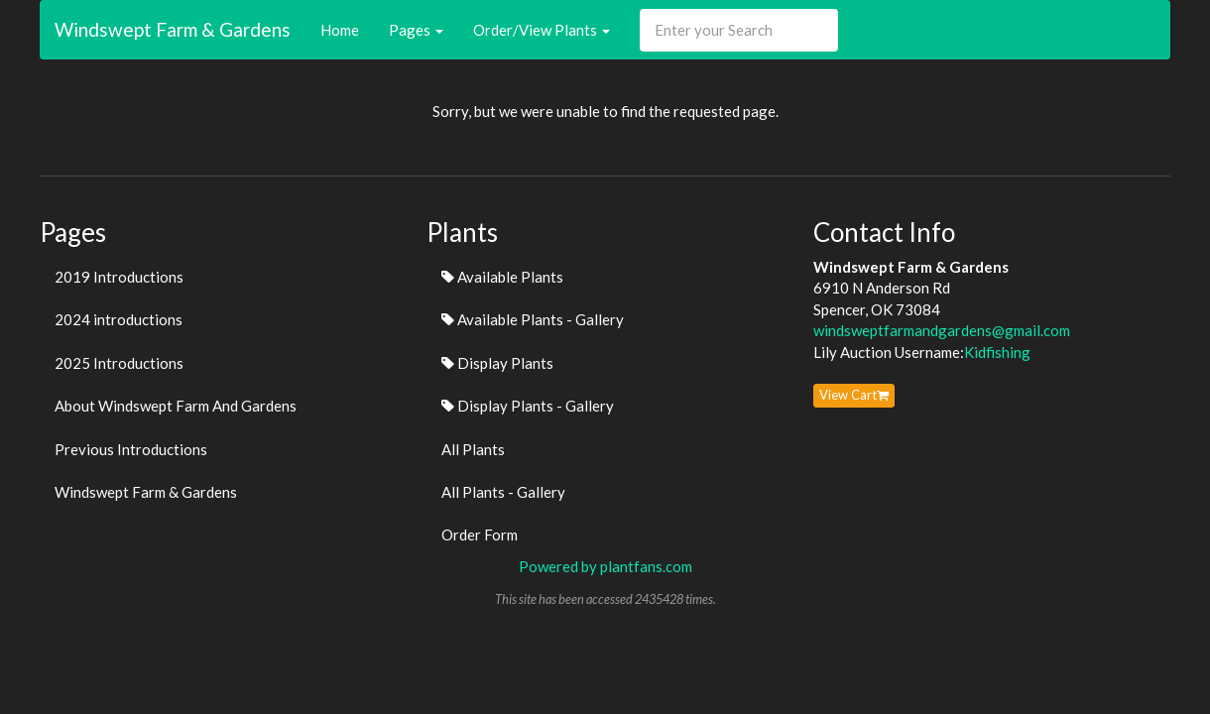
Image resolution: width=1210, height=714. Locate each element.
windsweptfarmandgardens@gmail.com (941, 330)
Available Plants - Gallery (532, 319)
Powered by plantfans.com (605, 566)
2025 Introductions (119, 363)
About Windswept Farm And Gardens (176, 406)
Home (339, 30)
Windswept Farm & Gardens (173, 29)
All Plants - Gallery (503, 492)
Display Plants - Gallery (527, 406)
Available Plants (502, 277)
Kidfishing (997, 352)
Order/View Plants (541, 30)
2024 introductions (118, 319)
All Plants (473, 449)
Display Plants (497, 363)
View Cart (854, 395)
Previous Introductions (131, 449)
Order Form (479, 534)
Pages (416, 30)
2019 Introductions (119, 277)
